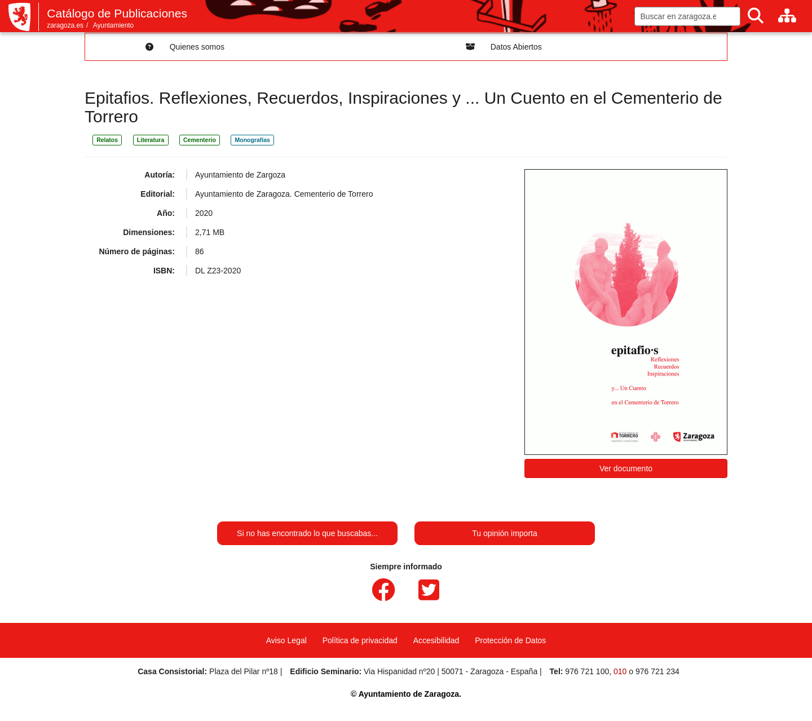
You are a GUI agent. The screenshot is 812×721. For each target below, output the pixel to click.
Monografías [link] (252, 139)
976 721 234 (657, 671)
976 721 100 (587, 671)
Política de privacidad (360, 640)
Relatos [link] (107, 139)
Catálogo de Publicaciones (117, 13)
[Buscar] (755, 16)
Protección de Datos (510, 640)
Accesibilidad (436, 640)
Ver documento (625, 468)
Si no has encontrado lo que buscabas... (307, 533)
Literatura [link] (150, 139)
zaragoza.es (65, 25)
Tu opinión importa (504, 533)
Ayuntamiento (113, 25)
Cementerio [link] (199, 139)
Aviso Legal (286, 640)
